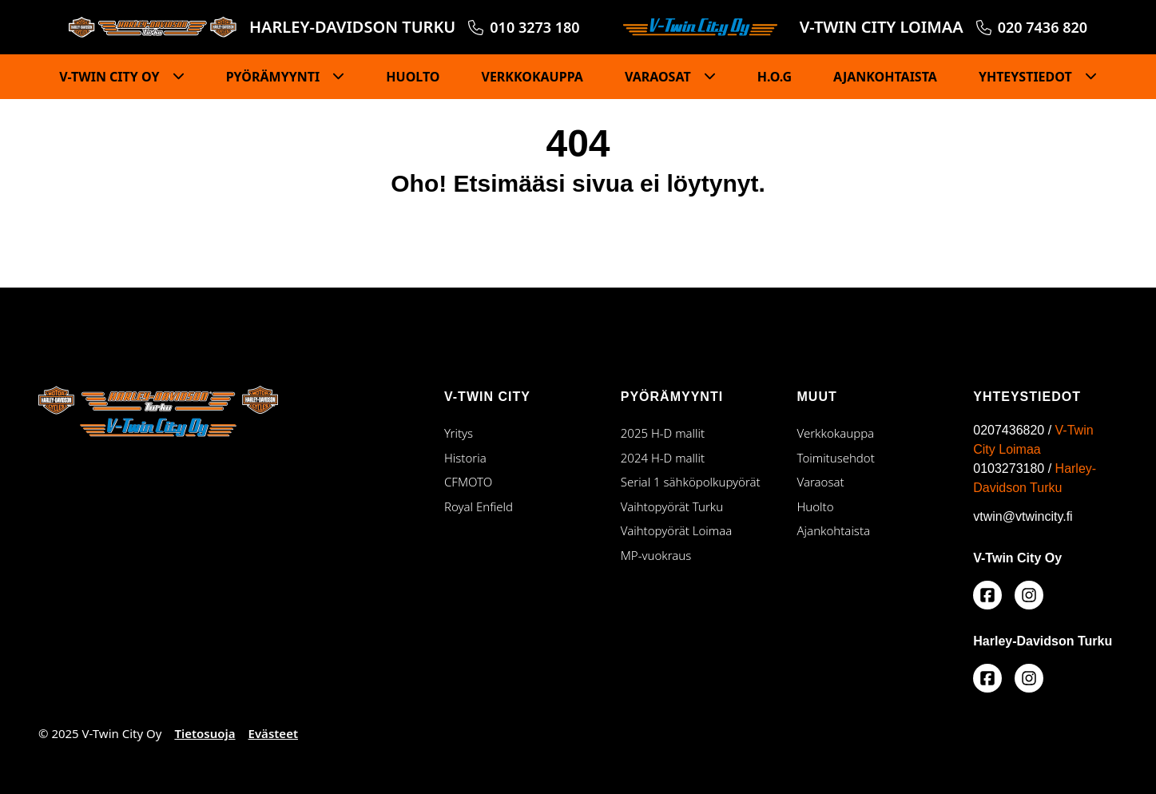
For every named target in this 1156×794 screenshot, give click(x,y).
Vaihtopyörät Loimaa (693, 529)
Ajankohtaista (834, 530)
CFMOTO (468, 482)
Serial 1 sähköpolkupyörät (691, 482)
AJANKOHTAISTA (885, 76)
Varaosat (820, 482)
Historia (465, 458)
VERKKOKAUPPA (531, 76)
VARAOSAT (659, 76)
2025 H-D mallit (663, 433)
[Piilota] (174, 76)
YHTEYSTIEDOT (1027, 76)
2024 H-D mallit (663, 458)
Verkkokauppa (836, 433)
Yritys (458, 433)
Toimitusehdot (836, 458)
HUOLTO (412, 76)
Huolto (815, 506)
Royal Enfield (478, 506)
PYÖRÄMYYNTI (275, 76)
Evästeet (273, 733)
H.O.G (774, 76)
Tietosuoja (204, 733)
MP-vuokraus (656, 555)
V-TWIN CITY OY (111, 76)
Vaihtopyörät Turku (693, 505)
